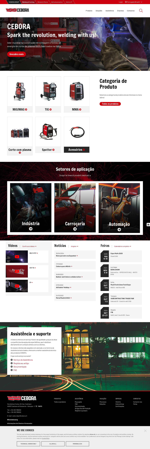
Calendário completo (122, 254)
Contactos (130, 11)
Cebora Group (119, 412)
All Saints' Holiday (63, 295)
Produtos (89, 11)
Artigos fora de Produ (82, 416)
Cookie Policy (45, 438)
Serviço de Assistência (23, 368)
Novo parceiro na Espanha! (67, 264)
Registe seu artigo (21, 371)
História (118, 410)
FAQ (15, 378)
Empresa (120, 11)
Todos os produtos (110, 111)
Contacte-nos (137, 410)
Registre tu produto (81, 418)
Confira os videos (29, 254)
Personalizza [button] (77, 444)
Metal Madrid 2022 (64, 306)
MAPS (40, 414)
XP (31, 290)
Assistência (109, 11)
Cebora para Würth (64, 274)
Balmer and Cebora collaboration (69, 285)
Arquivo (74, 254)
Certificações (119, 414)
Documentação (20, 374)
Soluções (99, 11)
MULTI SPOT (34, 261)
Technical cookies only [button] (28, 444)
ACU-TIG (33, 276)
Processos (103, 410)
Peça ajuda (78, 410)
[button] (133, 2)
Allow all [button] (52, 444)
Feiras (135, 412)
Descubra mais (17, 62)
